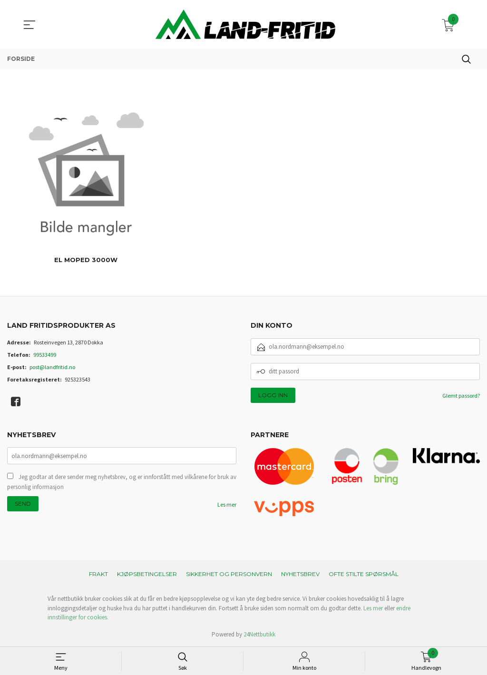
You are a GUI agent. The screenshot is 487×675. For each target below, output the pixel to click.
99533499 (44, 354)
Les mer (226, 505)
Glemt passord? (461, 395)
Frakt (98, 573)
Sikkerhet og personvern (229, 573)
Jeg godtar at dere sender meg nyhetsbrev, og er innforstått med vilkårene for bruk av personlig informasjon (121, 482)
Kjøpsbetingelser (147, 573)
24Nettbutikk (259, 634)
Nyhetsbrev (300, 573)
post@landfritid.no (52, 367)
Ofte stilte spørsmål (364, 573)
